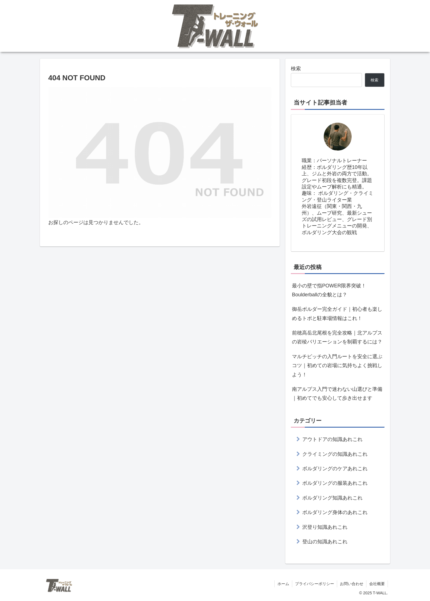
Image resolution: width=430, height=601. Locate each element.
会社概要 (377, 583)
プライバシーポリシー (314, 583)
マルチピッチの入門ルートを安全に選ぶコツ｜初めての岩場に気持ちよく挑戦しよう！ (337, 365)
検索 (296, 68)
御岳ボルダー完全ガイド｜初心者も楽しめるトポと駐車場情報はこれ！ (337, 313)
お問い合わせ (351, 583)
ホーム (283, 583)
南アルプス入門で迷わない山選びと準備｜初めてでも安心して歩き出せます (337, 393)
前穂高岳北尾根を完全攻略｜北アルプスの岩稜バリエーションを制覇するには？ (337, 337)
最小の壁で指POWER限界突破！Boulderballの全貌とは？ (329, 290)
